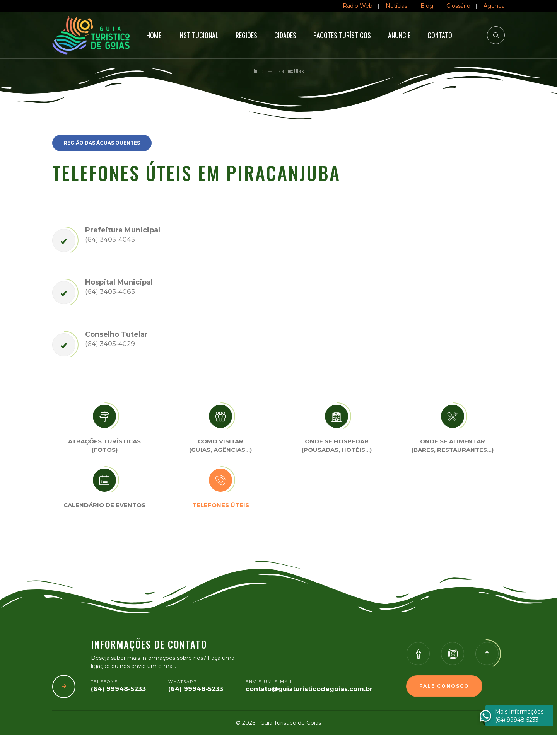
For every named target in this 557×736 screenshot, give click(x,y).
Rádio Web (357, 5)
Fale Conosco (444, 687)
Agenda (494, 5)
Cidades (285, 35)
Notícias (396, 5)
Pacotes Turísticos (342, 35)
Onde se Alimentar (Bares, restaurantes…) (453, 447)
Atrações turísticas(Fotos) (104, 447)
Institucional (198, 35)
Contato (439, 35)
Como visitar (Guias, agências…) (220, 447)
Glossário (458, 5)
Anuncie (399, 35)
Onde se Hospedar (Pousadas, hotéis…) (337, 447)
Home (153, 35)
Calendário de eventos (104, 506)
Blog (426, 5)
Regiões (246, 35)
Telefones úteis (220, 506)
